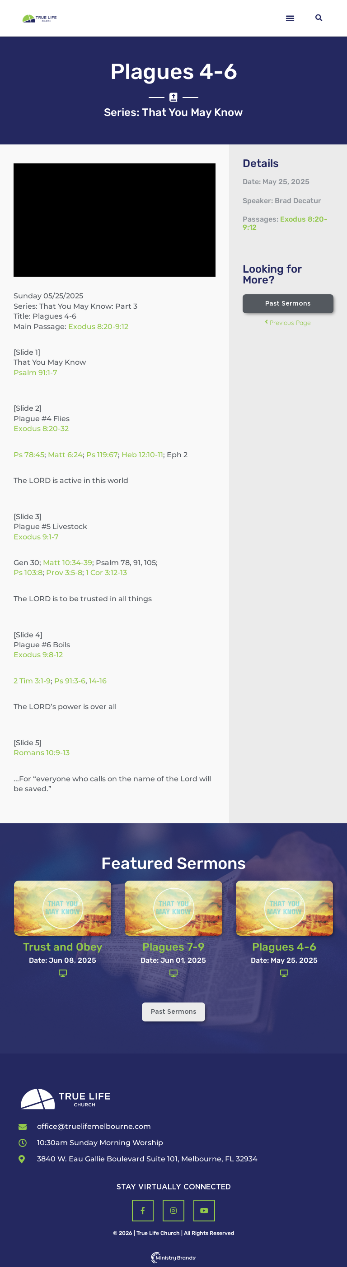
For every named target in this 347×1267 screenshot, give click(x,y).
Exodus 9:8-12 (38, 654)
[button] (290, 18)
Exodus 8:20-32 (41, 428)
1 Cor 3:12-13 (106, 572)
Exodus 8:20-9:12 (98, 326)
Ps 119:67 (102, 454)
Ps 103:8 (28, 572)
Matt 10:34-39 (67, 562)
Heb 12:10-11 (142, 454)
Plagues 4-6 (284, 947)
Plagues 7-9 (173, 947)
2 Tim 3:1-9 (32, 681)
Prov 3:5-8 (64, 572)
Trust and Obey (63, 947)
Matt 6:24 (65, 454)
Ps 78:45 (29, 454)
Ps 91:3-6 (69, 681)
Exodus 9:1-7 (36, 537)
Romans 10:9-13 (42, 752)
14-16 (98, 681)
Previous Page (288, 323)
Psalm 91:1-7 (35, 372)
